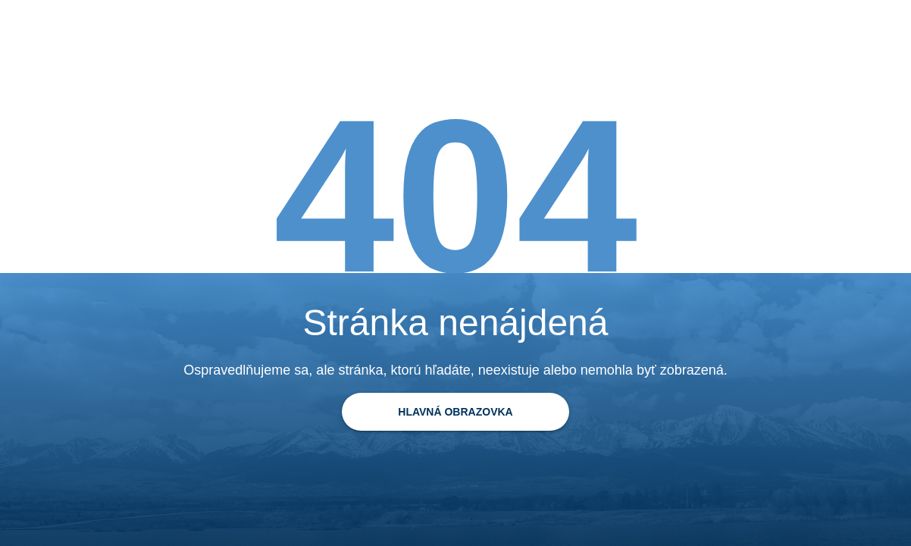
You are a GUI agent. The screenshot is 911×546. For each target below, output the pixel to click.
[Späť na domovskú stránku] (455, 412)
